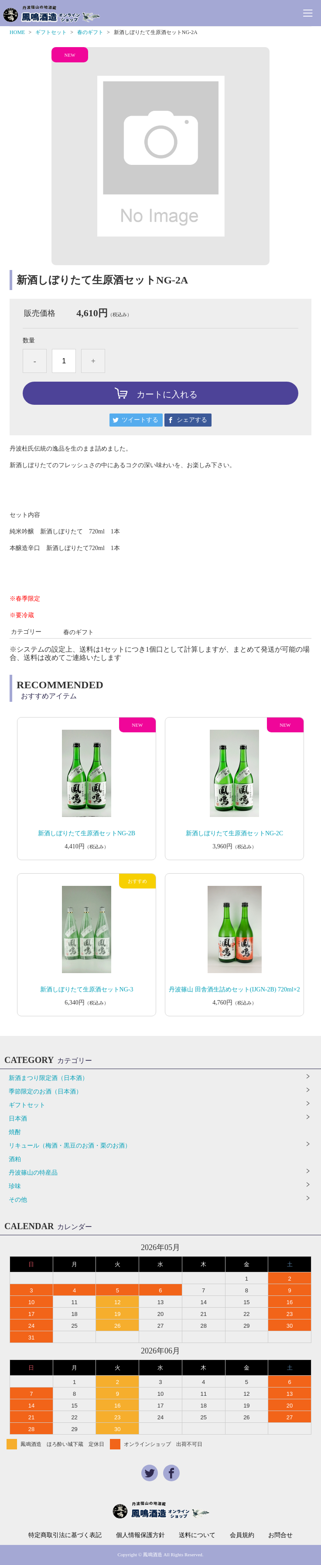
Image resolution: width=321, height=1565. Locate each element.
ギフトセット (51, 32)
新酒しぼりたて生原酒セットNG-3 (86, 989)
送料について (197, 1535)
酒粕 (15, 1159)
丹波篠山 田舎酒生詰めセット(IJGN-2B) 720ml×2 (234, 989)
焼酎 (15, 1132)
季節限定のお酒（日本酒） (45, 1091)
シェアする (192, 420)
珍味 (15, 1186)
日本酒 (18, 1118)
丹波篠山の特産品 (33, 1172)
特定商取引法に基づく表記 (65, 1535)
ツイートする (140, 420)
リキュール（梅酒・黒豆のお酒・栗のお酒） (70, 1145)
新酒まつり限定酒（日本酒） (48, 1078)
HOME (17, 32)
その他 (18, 1199)
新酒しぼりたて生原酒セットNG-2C (234, 833)
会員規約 (242, 1535)
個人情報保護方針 (140, 1535)
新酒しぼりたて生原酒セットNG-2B (86, 833)
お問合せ (280, 1535)
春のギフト (90, 32)
